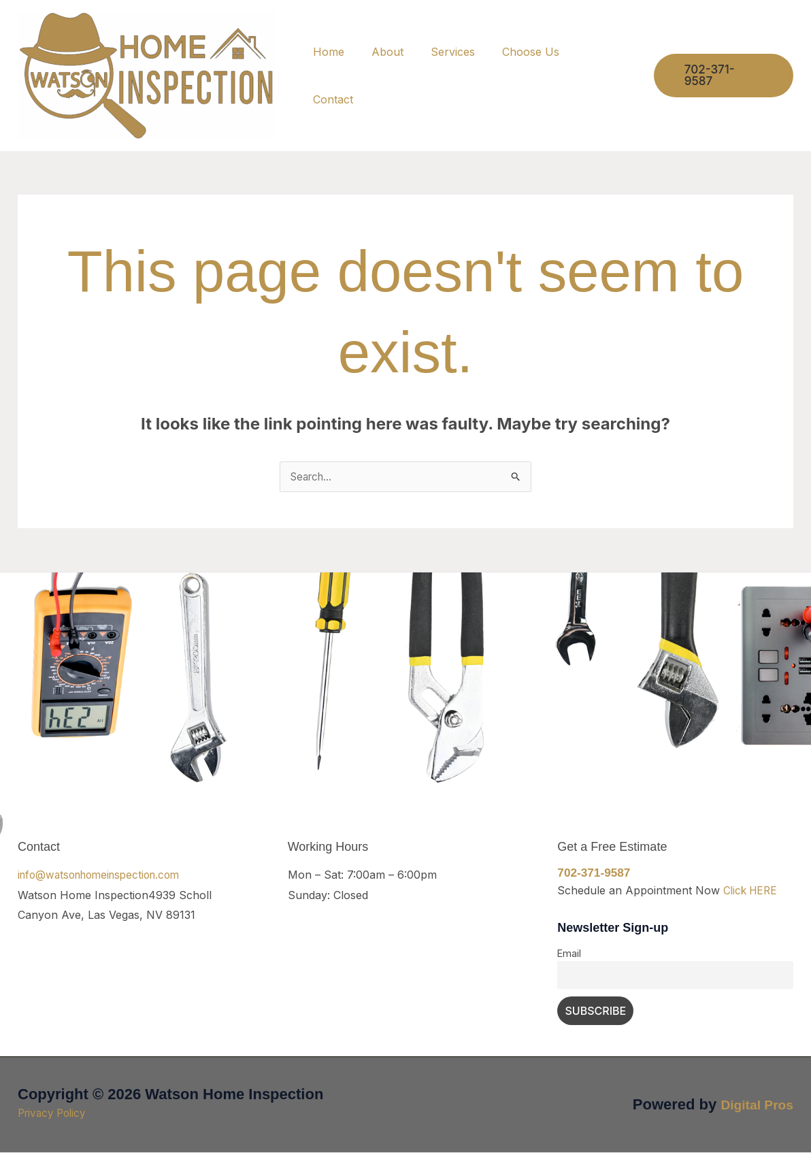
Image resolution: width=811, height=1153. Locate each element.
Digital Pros (751, 1105)
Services (472, 75)
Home (359, 75)
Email (569, 954)
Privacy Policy (54, 1113)
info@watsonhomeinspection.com (105, 875)
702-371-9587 (595, 873)
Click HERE (752, 891)
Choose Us (545, 75)
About (413, 75)
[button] (726, 76)
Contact (615, 75)
